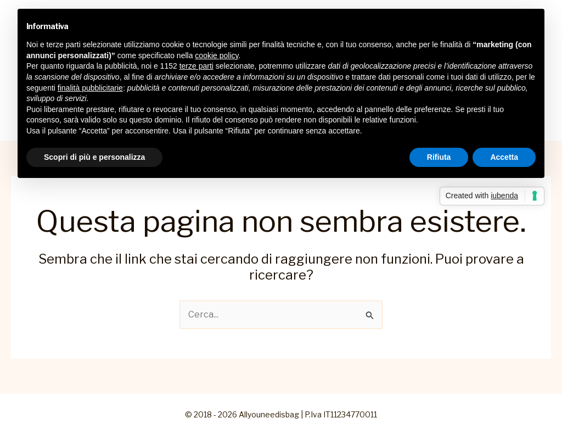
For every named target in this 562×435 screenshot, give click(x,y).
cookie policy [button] (216, 55)
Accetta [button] (504, 157)
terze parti (196, 66)
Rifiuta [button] (439, 157)
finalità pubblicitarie (90, 87)
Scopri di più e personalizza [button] (94, 157)
